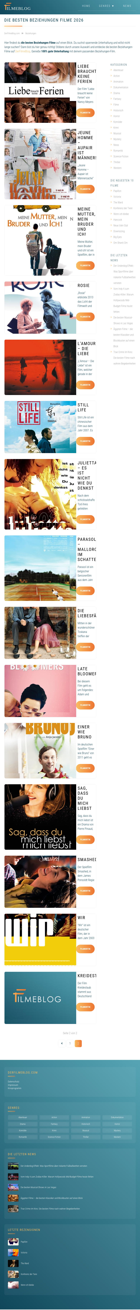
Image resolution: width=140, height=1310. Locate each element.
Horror (115, 116)
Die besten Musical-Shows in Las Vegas (122, 320)
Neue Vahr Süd (119, 225)
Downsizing (118, 231)
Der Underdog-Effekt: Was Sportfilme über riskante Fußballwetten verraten (123, 274)
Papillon (116, 191)
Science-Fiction (119, 156)
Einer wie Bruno (85, 732)
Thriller (115, 162)
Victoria (116, 196)
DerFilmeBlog (22, 51)
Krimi (115, 127)
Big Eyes (116, 237)
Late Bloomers (89, 671)
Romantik (117, 150)
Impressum (13, 1085)
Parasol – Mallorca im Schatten (89, 549)
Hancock (116, 219)
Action (115, 75)
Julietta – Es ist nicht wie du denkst (87, 475)
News (127, 6)
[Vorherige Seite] (62, 1043)
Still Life (83, 407)
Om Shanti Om (119, 242)
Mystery (116, 139)
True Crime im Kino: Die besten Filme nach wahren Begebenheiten (123, 358)
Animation (117, 81)
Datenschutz (13, 1081)
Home (86, 6)
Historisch (117, 110)
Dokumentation (119, 87)
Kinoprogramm (14, 1088)
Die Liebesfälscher (95, 613)
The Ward (117, 202)
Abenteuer (117, 70)
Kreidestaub (92, 975)
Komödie (116, 121)
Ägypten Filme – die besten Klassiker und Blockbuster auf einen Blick (122, 338)
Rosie (84, 285)
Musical (116, 133)
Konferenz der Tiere (121, 208)
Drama (115, 93)
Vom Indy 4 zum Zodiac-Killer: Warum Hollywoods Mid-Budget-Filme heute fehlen (122, 300)
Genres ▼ (107, 6)
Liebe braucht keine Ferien (87, 74)
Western (116, 167)
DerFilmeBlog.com (23, 1072)
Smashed (88, 859)
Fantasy (116, 98)
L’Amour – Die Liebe (87, 348)
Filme (115, 104)
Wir (81, 917)
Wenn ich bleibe (120, 214)
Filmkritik (85, 112)
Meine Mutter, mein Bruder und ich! (87, 222)
